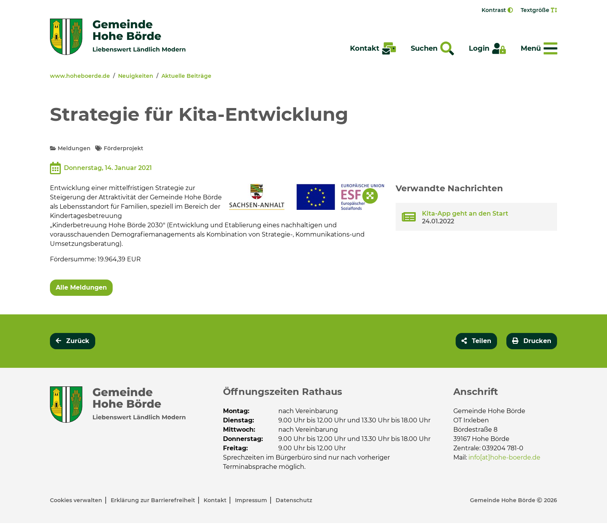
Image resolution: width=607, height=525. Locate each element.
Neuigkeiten (135, 75)
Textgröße (539, 10)
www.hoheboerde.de (80, 75)
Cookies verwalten (77, 502)
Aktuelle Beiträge (186, 75)
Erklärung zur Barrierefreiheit (154, 502)
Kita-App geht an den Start (465, 213)
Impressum (252, 502)
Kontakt (216, 502)
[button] (476, 341)
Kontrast (497, 10)
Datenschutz (294, 502)
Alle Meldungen (81, 287)
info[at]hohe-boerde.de (504, 457)
